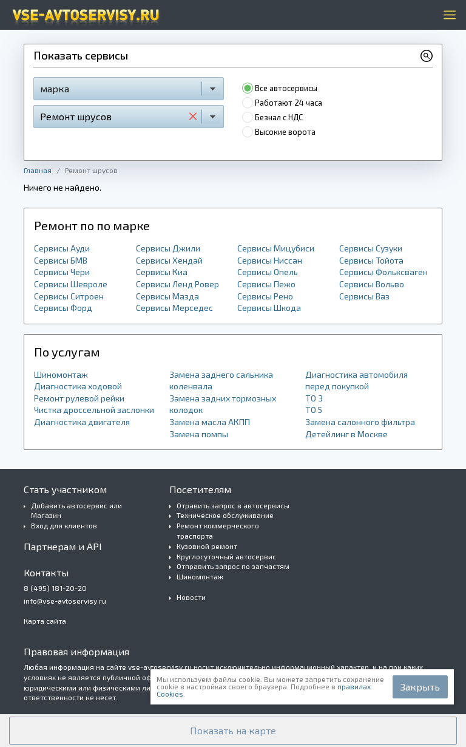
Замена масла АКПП (209, 422)
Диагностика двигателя (82, 422)
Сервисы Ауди (62, 248)
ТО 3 (314, 398)
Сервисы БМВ (60, 260)
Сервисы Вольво (371, 284)
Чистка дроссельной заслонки (94, 409)
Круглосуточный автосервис (226, 556)
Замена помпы (198, 434)
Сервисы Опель (267, 272)
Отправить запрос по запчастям (233, 566)
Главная (38, 170)
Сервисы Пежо (266, 284)
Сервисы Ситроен (69, 296)
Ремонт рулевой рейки (79, 398)
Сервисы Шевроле (70, 284)
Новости (191, 597)
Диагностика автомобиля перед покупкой (356, 380)
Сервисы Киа (161, 272)
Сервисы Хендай (169, 260)
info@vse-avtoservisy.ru (65, 600)
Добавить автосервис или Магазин (76, 510)
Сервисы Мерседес (174, 307)
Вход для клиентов (64, 525)
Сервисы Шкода (269, 307)
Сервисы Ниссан (269, 260)
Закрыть (420, 686)
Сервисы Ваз (364, 296)
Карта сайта (45, 620)
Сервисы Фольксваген (383, 272)
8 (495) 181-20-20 (55, 588)
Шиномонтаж (61, 374)
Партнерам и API (63, 546)
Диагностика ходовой (78, 386)
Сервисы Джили (168, 248)
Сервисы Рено (265, 296)
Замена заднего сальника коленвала (221, 380)
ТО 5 (313, 409)
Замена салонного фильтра (360, 422)
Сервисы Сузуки (370, 248)
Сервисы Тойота (371, 260)
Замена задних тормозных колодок (222, 404)
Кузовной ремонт (207, 546)
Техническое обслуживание (225, 515)
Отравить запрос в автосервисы (233, 505)
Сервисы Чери (62, 272)
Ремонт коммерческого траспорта (218, 530)
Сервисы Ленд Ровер (177, 284)
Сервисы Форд (63, 307)
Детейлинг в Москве (346, 434)
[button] (233, 731)
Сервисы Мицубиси (275, 248)
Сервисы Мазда (167, 296)
